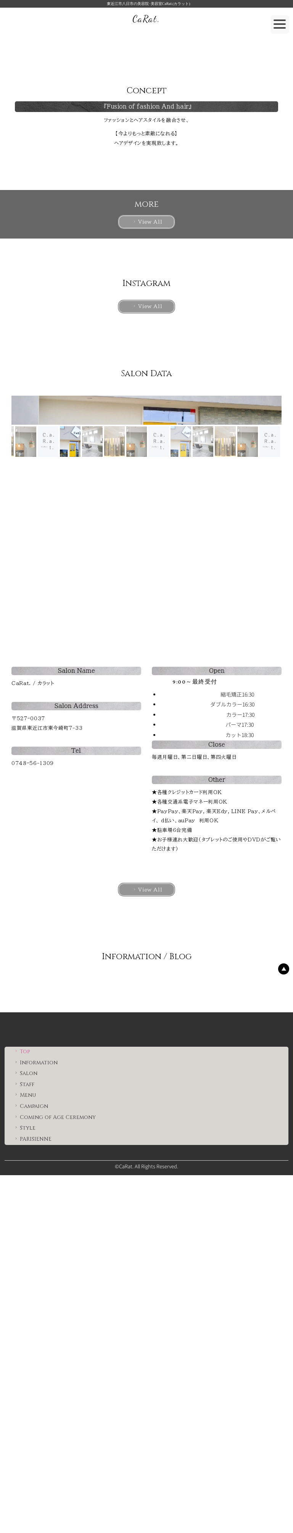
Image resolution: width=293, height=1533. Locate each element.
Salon (25, 1431)
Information (35, 1420)
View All (147, 392)
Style (24, 1486)
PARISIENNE (32, 1497)
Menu (24, 1453)
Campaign (30, 1464)
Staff (23, 1442)
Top (21, 1409)
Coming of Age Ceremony (54, 1475)
